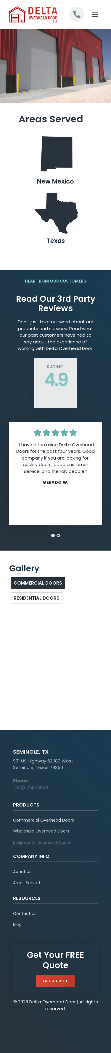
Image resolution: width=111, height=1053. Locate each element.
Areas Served (26, 887)
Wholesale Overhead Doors (41, 835)
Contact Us (24, 916)
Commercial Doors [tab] (38, 583)
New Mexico (56, 159)
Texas (56, 219)
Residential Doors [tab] (36, 598)
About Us (22, 874)
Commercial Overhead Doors (43, 823)
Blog (17, 929)
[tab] (53, 535)
